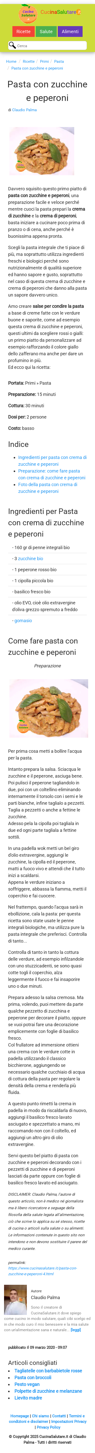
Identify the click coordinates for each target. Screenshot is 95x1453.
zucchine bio (30, 558)
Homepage (19, 1416)
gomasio (23, 620)
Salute (46, 31)
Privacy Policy (48, 1427)
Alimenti (70, 31)
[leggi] (76, 1330)
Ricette (23, 31)
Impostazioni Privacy (68, 1421)
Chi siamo (40, 1416)
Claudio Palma (24, 110)
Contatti (59, 1416)
